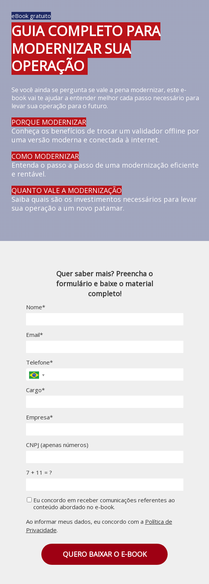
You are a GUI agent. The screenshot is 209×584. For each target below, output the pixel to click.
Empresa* (39, 417)
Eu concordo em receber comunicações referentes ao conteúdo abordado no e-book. (101, 504)
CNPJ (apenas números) (57, 445)
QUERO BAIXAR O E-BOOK (105, 554)
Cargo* (35, 390)
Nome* (35, 307)
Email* (34, 334)
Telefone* (39, 362)
